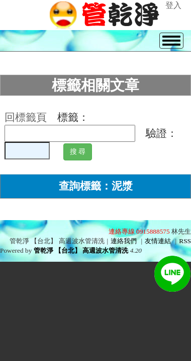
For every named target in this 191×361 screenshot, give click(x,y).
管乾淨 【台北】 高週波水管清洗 (81, 250)
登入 (173, 5)
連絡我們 (124, 241)
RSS (185, 241)
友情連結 (158, 241)
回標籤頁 (26, 117)
